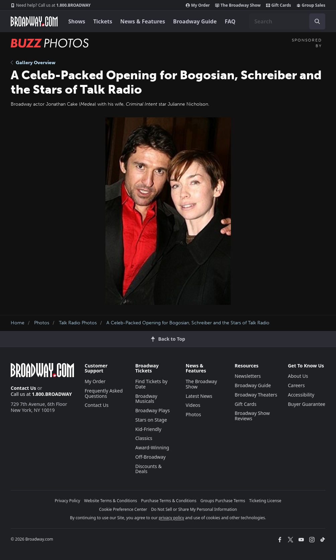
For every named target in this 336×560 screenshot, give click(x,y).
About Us (298, 376)
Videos (193, 405)
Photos (41, 323)
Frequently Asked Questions (104, 393)
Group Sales (311, 5)
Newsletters (248, 376)
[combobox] (287, 21)
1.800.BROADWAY (51, 5)
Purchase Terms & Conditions (168, 500)
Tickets (102, 21)
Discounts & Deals (148, 469)
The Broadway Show (238, 5)
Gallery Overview (33, 63)
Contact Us (23, 388)
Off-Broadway (150, 457)
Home (17, 323)
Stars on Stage (151, 420)
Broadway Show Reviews (252, 416)
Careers (296, 385)
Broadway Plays (152, 410)
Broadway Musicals (146, 399)
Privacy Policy (67, 500)
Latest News (199, 396)
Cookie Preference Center (123, 509)
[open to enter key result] (317, 21)
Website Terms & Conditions (110, 500)
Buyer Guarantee (306, 404)
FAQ (230, 21)
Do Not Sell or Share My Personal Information (194, 509)
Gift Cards (278, 5)
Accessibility (301, 394)
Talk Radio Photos (78, 323)
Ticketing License (265, 500)
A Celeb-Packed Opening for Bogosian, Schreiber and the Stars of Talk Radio (187, 323)
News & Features (142, 21)
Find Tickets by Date (151, 384)
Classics (143, 438)
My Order (198, 5)
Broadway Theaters (256, 394)
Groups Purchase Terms (222, 500)
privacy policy (171, 518)
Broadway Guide (195, 21)
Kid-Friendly (148, 429)
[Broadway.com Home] (34, 21)
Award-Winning (152, 447)
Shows (76, 21)
